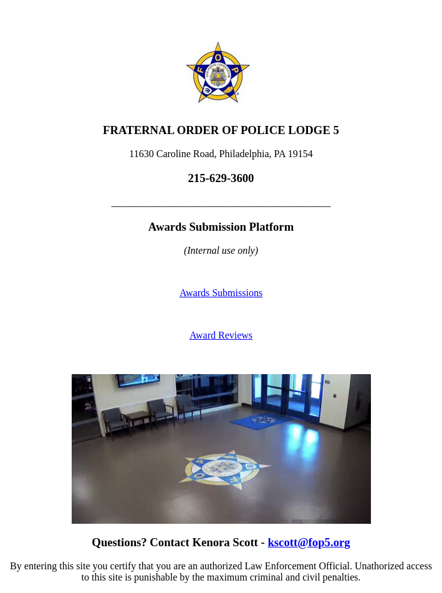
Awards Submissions (221, 292)
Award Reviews (221, 335)
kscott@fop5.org (308, 542)
